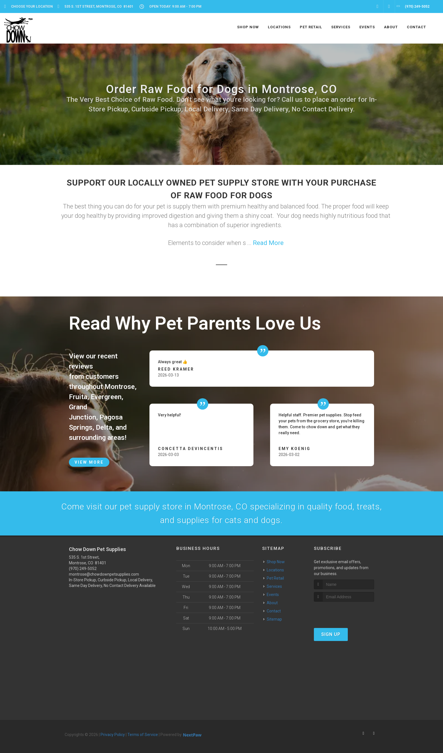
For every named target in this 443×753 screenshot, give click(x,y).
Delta (104, 427)
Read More (268, 242)
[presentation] (344, 612)
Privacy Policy (113, 734)
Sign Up (330, 634)
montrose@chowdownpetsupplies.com (104, 574)
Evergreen (106, 397)
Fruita (78, 397)
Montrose (120, 387)
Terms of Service (142, 734)
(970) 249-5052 (83, 568)
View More (89, 462)
